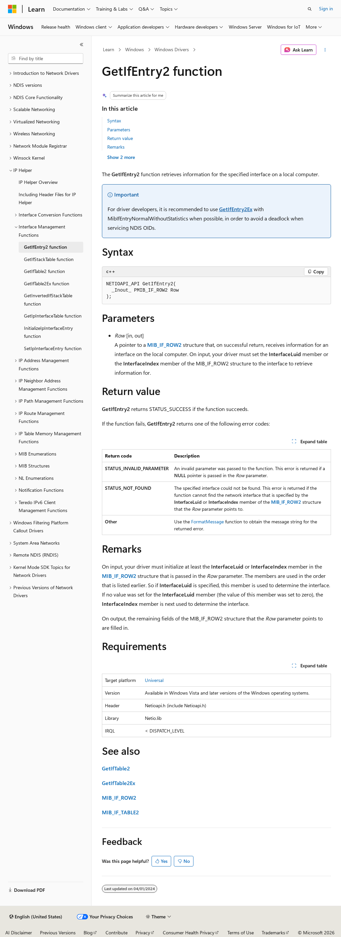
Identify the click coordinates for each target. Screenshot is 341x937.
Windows (134, 49)
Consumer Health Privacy (188, 932)
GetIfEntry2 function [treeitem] (45, 247)
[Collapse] (82, 45)
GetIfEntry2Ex (235, 208)
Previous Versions (58, 932)
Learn (108, 49)
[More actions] (325, 50)
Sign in (326, 8)
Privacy (143, 932)
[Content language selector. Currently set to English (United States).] (35, 916)
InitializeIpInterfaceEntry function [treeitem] (48, 332)
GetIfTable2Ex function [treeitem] (46, 283)
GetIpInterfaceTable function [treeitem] (53, 316)
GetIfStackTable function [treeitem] (49, 259)
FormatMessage (207, 521)
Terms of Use (240, 932)
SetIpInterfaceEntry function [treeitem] (53, 348)
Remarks (116, 147)
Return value (120, 138)
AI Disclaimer (18, 932)
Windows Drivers (172, 49)
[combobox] (45, 58)
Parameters (118, 129)
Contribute (117, 932)
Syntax (114, 120)
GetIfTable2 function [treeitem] (44, 271)
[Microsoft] (12, 9)
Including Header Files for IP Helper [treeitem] (47, 198)
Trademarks (273, 932)
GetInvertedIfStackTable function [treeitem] (48, 299)
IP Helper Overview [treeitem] (38, 182)
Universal (154, 680)
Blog (88, 932)
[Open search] (309, 9)
